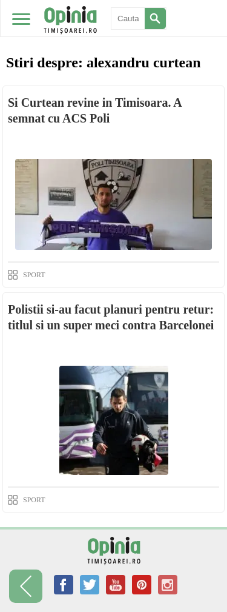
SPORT (34, 275)
